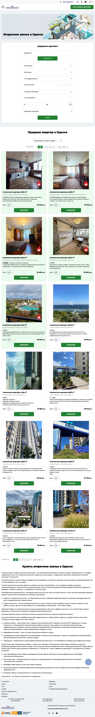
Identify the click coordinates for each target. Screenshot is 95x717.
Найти (47, 117)
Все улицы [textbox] (27, 72)
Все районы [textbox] (28, 65)
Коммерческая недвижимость (58, 689)
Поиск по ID (47, 58)
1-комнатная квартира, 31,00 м (15, 325)
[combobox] (47, 66)
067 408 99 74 (68, 2)
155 (64, 147)
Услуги (3, 684)
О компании (5, 681)
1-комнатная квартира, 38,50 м (15, 192)
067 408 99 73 (47, 701)
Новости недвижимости (9, 691)
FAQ (2, 686)
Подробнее (24, 210)
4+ (70, 85)
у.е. (71, 104)
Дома (50, 686)
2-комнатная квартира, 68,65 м (15, 461)
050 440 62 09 (79, 701)
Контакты (4, 696)
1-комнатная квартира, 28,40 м (15, 257)
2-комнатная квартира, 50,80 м (62, 192)
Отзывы (3, 689)
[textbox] (47, 111)
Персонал (4, 694)
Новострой (52, 684)
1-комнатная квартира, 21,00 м (15, 531)
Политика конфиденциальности (58, 708)
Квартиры (52, 681)
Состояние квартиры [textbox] (31, 91)
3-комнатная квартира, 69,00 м (62, 257)
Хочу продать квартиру (82, 7)
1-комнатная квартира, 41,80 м (15, 392)
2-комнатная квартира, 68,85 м (62, 461)
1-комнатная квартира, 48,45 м (62, 325)
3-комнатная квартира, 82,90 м (62, 392)
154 (60, 147)
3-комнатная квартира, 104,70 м (62, 531)
